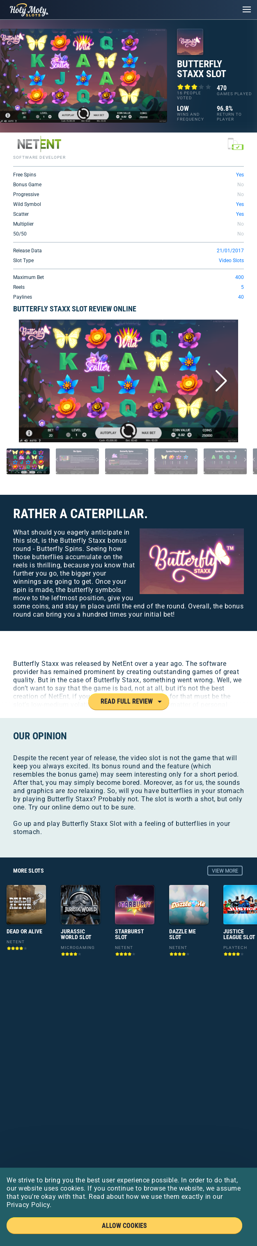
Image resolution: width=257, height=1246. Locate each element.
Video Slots (231, 260)
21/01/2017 (230, 251)
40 (241, 297)
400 (239, 277)
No (240, 184)
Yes (240, 175)
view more (225, 871)
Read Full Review (127, 701)
